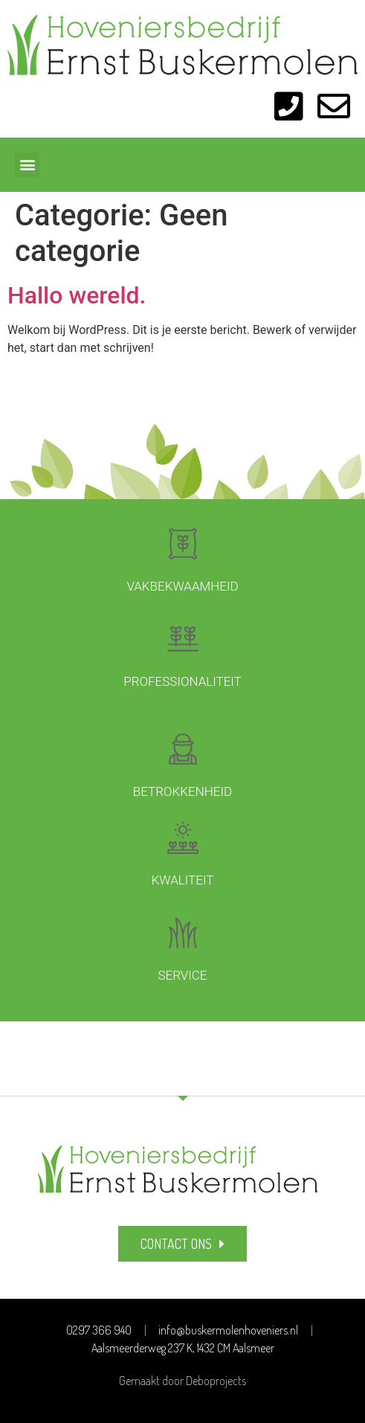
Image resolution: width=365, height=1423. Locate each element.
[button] (27, 164)
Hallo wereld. (76, 295)
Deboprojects (216, 1380)
